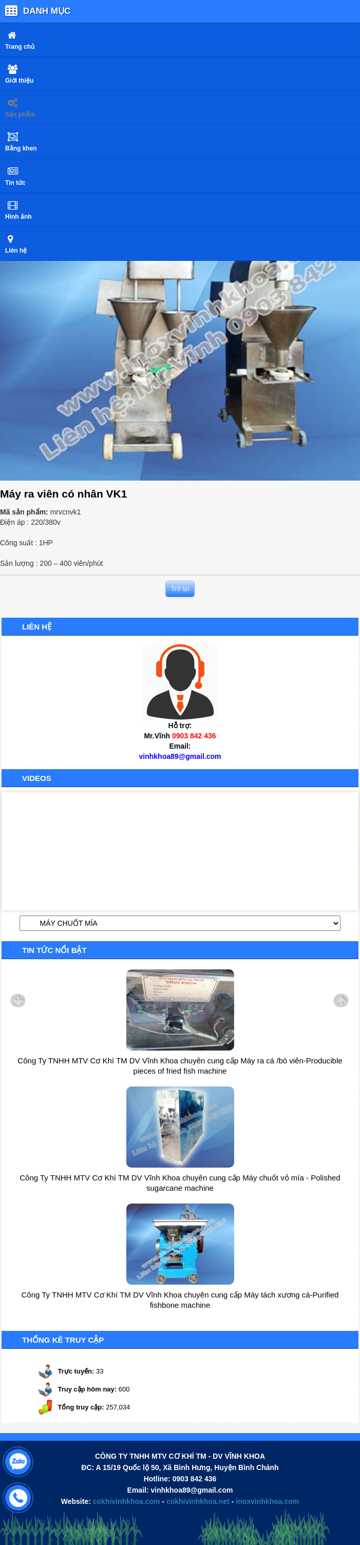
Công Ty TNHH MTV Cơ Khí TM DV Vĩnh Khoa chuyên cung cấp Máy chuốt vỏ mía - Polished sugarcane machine (180, 1182)
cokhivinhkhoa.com (126, 1501)
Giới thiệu (19, 80)
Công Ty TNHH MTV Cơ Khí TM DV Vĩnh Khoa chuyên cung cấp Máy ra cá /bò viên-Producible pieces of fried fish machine (179, 1065)
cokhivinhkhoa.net (198, 1501)
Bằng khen (21, 148)
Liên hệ (16, 250)
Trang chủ (19, 46)
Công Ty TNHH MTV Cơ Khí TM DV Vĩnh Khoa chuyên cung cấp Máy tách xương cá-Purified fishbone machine (180, 1299)
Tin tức (15, 182)
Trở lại (180, 589)
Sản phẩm (20, 114)
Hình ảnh (18, 216)
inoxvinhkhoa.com (267, 1501)
